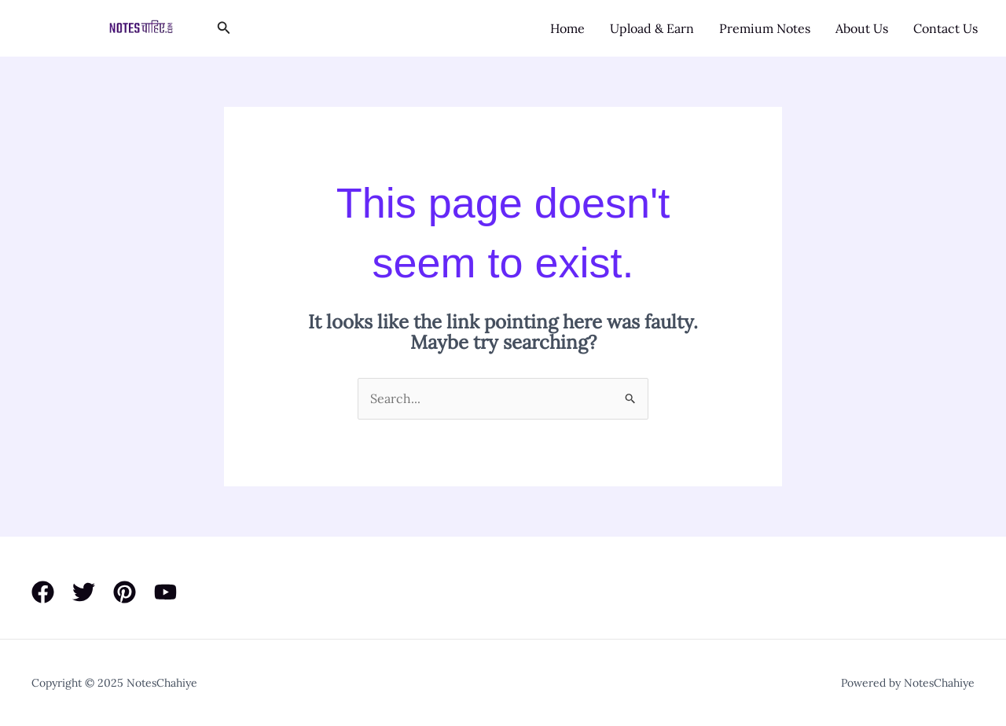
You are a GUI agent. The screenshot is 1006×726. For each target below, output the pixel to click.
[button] (224, 28)
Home (567, 28)
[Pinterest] (124, 592)
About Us (861, 28)
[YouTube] (165, 592)
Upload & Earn (652, 28)
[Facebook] (42, 592)
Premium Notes (764, 28)
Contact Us (945, 28)
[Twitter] (83, 592)
